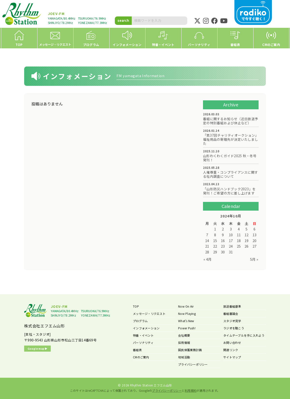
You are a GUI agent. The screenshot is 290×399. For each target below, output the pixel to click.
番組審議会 (230, 313)
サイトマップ (232, 357)
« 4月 (207, 259)
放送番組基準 (232, 306)
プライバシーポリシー (193, 364)
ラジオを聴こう (233, 328)
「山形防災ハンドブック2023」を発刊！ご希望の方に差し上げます (229, 191)
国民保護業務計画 (190, 350)
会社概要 (184, 335)
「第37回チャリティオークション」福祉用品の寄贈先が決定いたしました (230, 139)
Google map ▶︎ (38, 348)
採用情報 (184, 342)
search (123, 20)
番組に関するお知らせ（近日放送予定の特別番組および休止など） (230, 121)
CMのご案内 (141, 357)
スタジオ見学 (232, 321)
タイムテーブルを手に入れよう (244, 335)
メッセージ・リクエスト (149, 313)
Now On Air (186, 306)
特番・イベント (143, 335)
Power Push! (187, 328)
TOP (136, 306)
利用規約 (190, 390)
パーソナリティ (143, 342)
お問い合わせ (232, 342)
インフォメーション (146, 328)
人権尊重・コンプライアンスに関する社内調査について (230, 174)
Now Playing (187, 313)
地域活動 (184, 357)
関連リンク (230, 350)
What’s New (186, 321)
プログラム (140, 321)
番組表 (137, 350)
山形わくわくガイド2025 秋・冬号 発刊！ (230, 158)
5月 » (254, 259)
